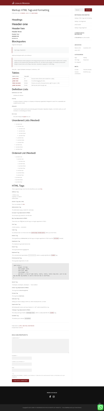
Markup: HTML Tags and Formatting (83, 18)
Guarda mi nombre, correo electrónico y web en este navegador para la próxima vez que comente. (38, 376)
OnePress (67, 407)
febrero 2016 (78, 48)
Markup (85, 57)
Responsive (31, 325)
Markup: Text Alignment (80, 21)
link (24, 204)
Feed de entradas (87, 69)
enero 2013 (77, 50)
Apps (20, 325)
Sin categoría (78, 62)
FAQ (41, 189)
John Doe (15, 78)
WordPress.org (86, 72)
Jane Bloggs (16, 85)
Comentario (16, 338)
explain (24, 116)
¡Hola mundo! (78, 24)
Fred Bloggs (16, 83)
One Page (25, 325)
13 (22, 327)
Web (13, 367)
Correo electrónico (18, 361)
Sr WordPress (78, 37)
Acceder (76, 69)
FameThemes (34, 13)
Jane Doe (15, 81)
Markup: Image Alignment (81, 27)
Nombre (14, 355)
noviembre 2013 (87, 48)
